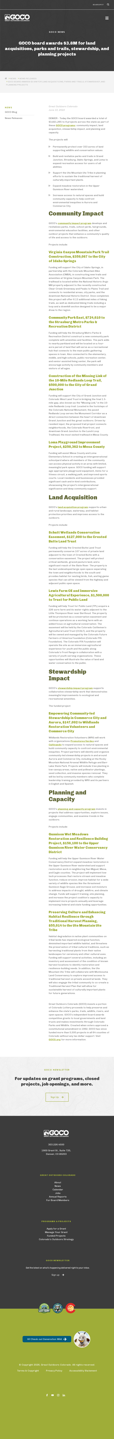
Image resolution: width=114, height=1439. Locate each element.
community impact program (74, 223)
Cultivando (55, 744)
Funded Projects (56, 1235)
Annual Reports (58, 1196)
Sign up (55, 1274)
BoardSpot (98, 5)
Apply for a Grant (56, 1228)
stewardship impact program (75, 688)
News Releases (28, 78)
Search (107, 4)
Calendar (58, 1189)
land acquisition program (73, 507)
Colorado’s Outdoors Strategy (56, 1239)
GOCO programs (65, 125)
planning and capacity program (76, 809)
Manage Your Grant (56, 1232)
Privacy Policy (54, 1370)
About (57, 1182)
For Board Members (57, 1200)
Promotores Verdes (82, 741)
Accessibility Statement (83, 1370)
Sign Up (55, 1097)
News (58, 1186)
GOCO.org (55, 1039)
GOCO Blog (11, 112)
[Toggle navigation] (106, 18)
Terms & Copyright (28, 1370)
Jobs (58, 1193)
